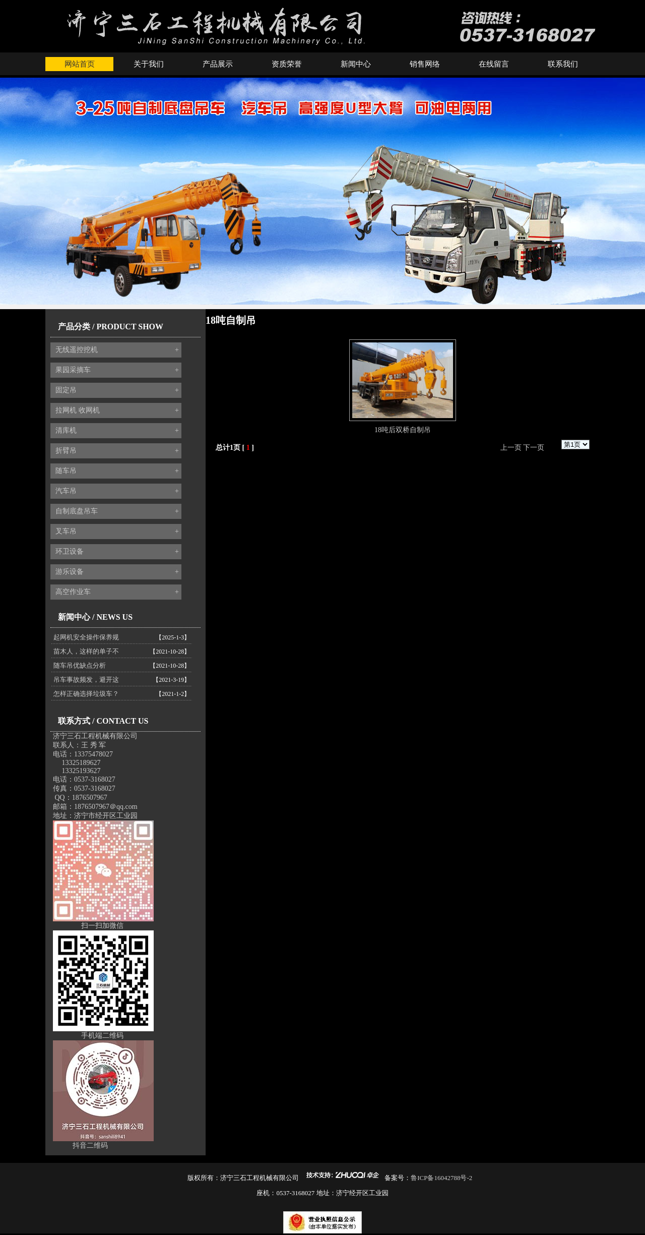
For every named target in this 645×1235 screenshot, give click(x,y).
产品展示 (218, 64)
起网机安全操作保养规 (86, 637)
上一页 (511, 447)
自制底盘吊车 (117, 511)
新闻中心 (356, 64)
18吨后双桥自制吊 (402, 430)
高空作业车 (117, 592)
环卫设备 (117, 551)
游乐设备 (117, 571)
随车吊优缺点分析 (79, 665)
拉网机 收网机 (117, 410)
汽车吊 (117, 491)
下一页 (533, 447)
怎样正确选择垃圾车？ (86, 693)
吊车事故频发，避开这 (86, 679)
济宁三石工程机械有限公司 (95, 736)
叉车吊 (117, 531)
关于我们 (149, 64)
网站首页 (79, 64)
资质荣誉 (287, 64)
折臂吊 (117, 450)
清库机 (117, 430)
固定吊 (117, 390)
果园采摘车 (117, 370)
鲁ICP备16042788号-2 (441, 1178)
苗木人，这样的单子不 (86, 651)
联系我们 (563, 64)
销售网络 (425, 64)
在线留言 (494, 64)
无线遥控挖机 (117, 350)
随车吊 (117, 471)
